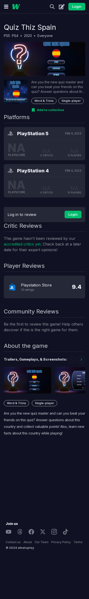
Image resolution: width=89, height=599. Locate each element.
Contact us (13, 542)
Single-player (71, 101)
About (27, 542)
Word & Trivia (43, 101)
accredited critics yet (22, 244)
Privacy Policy (61, 542)
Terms (78, 542)
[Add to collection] (47, 110)
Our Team (41, 542)
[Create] (61, 6)
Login (76, 6)
